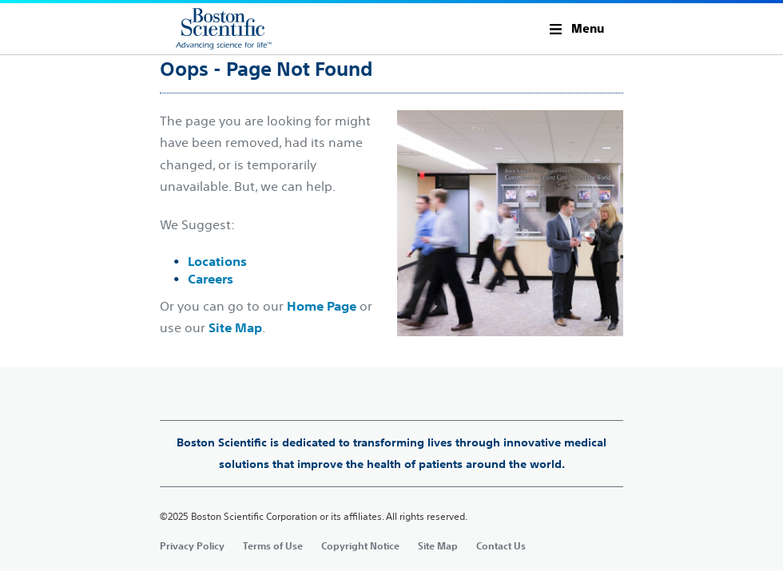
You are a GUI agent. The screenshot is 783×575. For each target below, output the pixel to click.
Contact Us (501, 545)
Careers (210, 279)
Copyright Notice (360, 545)
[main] (391, 311)
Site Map (235, 327)
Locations (217, 261)
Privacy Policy (192, 545)
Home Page (321, 306)
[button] (576, 29)
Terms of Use (273, 545)
